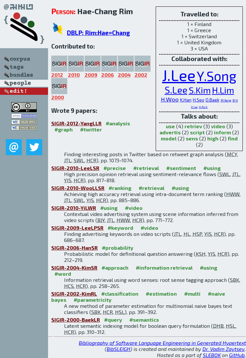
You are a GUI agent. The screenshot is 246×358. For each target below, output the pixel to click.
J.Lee (178, 75)
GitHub (237, 355)
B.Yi (235, 100)
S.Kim (200, 90)
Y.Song (216, 76)
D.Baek (212, 100)
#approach (115, 267)
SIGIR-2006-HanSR (74, 248)
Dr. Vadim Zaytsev (223, 349)
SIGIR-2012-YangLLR (76, 123)
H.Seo (198, 100)
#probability (117, 248)
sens (192, 138)
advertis (170, 132)
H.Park (203, 107)
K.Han (186, 100)
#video (134, 208)
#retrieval (146, 168)
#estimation (161, 294)
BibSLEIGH (118, 349)
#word (62, 274)
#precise (114, 168)
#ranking (120, 188)
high (212, 138)
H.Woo (170, 99)
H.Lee (194, 107)
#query (113, 320)
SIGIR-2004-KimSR (74, 267)
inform (222, 132)
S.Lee (176, 89)
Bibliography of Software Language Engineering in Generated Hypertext (162, 343)
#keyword (120, 228)
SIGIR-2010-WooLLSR (77, 188)
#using (212, 168)
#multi (192, 294)
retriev (193, 126)
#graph (63, 129)
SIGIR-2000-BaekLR (75, 320)
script (197, 132)
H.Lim (223, 90)
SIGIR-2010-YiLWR (73, 208)
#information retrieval (164, 267)
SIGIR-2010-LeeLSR (75, 168)
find (233, 138)
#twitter (91, 129)
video (218, 126)
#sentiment (181, 168)
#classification (119, 294)
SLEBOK (212, 355)
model (168, 138)
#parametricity (92, 300)
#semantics (144, 320)
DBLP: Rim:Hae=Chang (98, 32)
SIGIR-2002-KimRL (74, 294)
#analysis (118, 123)
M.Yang (226, 100)
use (170, 126)
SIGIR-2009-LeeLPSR (77, 228)
